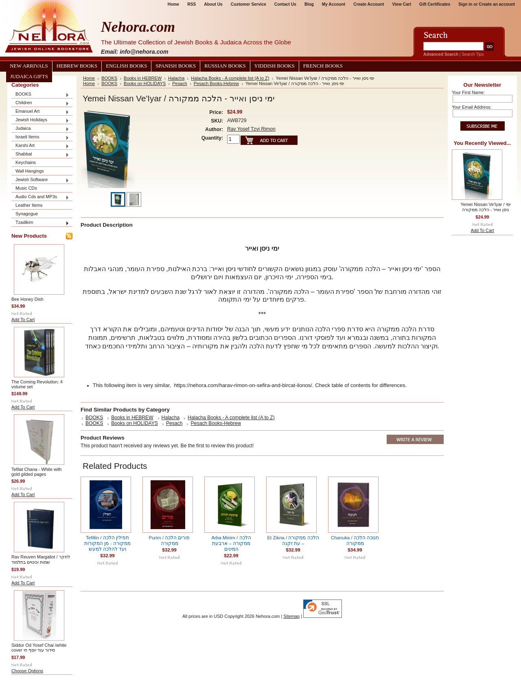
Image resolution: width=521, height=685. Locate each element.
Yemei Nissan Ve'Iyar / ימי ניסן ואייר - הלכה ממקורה (485, 207)
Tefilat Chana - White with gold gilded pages (36, 472)
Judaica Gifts (29, 76)
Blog (309, 4)
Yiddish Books (274, 66)
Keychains (25, 162)
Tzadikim (40, 223)
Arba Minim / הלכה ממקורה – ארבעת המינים (231, 543)
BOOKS (40, 95)
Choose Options (27, 670)
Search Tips (473, 54)
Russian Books (224, 66)
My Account (334, 4)
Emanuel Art (40, 112)
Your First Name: (468, 92)
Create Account (368, 4)
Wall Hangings (29, 171)
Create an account (497, 4)
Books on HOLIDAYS (145, 83)
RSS (191, 4)
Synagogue (26, 213)
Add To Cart (23, 319)
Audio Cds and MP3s (40, 197)
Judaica (40, 129)
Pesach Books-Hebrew (216, 83)
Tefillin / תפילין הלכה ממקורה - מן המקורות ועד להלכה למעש (107, 543)
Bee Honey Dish (27, 299)
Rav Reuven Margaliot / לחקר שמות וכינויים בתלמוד (40, 559)
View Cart (401, 4)
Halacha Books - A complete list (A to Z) (230, 78)
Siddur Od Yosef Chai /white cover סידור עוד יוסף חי (38, 647)
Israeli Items (40, 137)
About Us (213, 4)
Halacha (176, 78)
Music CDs (26, 188)
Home (173, 4)
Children (40, 103)
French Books (323, 66)
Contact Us (285, 4)
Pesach (179, 83)
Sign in (465, 4)
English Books (126, 66)
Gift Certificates (434, 4)
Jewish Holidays (40, 120)
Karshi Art (40, 146)
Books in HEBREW (143, 78)
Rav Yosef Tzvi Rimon (251, 129)
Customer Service (248, 4)
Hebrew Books (77, 66)
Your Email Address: (472, 107)
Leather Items (29, 205)
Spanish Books (175, 66)
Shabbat (40, 154)
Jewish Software (40, 180)
